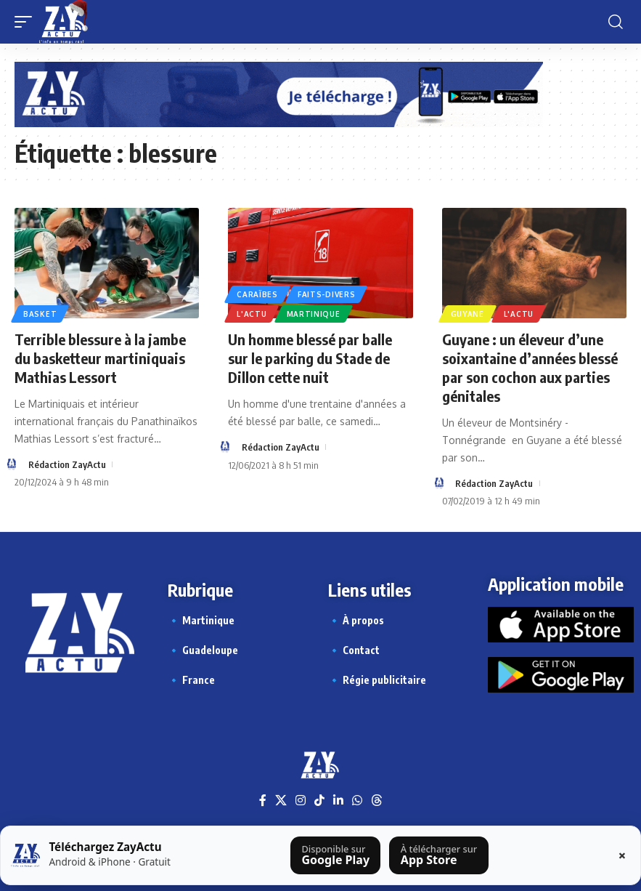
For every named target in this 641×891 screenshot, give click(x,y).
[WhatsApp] (357, 800)
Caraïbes (257, 294)
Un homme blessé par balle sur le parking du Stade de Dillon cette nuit (310, 358)
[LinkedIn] (338, 800)
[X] (280, 800)
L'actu (251, 314)
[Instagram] (300, 800)
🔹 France (191, 680)
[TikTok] (319, 800)
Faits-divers (326, 294)
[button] (27, 22)
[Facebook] (263, 800)
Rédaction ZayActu (67, 464)
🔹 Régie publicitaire (377, 680)
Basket (40, 314)
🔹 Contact (354, 650)
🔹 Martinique (201, 620)
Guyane (467, 314)
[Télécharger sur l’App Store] (438, 855)
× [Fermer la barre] (622, 855)
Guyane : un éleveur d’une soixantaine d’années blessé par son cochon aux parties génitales (530, 367)
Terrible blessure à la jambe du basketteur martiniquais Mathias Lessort (100, 358)
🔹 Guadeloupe (203, 650)
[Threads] (376, 800)
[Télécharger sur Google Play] (335, 855)
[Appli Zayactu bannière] (279, 93)
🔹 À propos (356, 620)
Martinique (313, 314)
